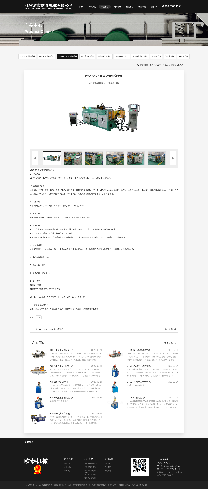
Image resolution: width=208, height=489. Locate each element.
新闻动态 (117, 7)
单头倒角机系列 (121, 56)
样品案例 (142, 7)
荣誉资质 (67, 471)
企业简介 (67, 463)
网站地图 (135, 485)
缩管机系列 (156, 56)
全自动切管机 (29, 485)
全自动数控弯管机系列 (67, 56)
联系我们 (154, 7)
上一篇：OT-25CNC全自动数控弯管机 (47, 329)
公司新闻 (108, 463)
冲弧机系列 (183, 56)
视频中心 (129, 7)
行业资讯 (108, 467)
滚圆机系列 (170, 56)
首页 (81, 7)
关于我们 (92, 7)
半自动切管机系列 (46, 56)
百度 (141, 485)
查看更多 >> (170, 343)
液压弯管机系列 (87, 56)
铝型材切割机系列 (140, 56)
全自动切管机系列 (27, 56)
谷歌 (146, 485)
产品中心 (104, 7)
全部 (39, 317)
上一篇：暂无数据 (168, 329)
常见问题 (108, 471)
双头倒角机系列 (104, 56)
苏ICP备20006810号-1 (122, 485)
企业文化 (67, 467)
